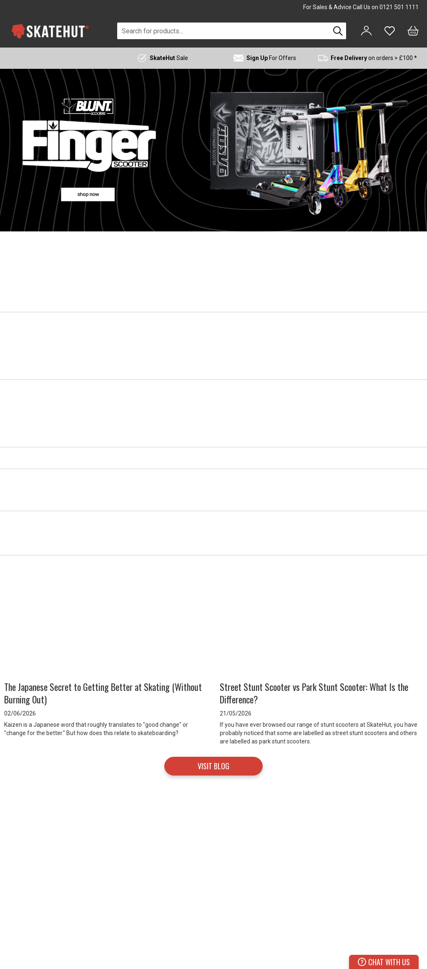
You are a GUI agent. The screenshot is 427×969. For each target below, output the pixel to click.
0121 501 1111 (399, 7)
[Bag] (413, 31)
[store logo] (50, 31)
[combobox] (223, 31)
